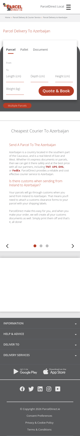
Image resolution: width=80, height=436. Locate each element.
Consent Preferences (39, 415)
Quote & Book (56, 91)
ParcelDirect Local (52, 6)
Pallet (24, 49)
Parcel (10, 49)
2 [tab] (41, 245)
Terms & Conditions (39, 429)
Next (73, 245)
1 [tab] (35, 245)
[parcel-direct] (13, 5)
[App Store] (52, 373)
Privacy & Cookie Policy (39, 422)
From (8, 62)
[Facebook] (22, 390)
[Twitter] (31, 390)
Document (40, 49)
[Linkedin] (40, 390)
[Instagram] (48, 390)
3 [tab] (47, 245)
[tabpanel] (40, 191)
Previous (7, 245)
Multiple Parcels (17, 105)
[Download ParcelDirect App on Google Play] (25, 373)
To (7, 69)
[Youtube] (57, 390)
